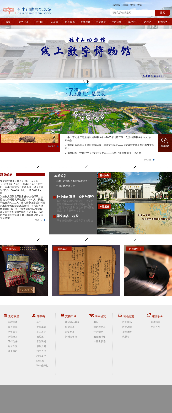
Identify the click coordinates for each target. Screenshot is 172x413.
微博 (139, 5)
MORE (51, 146)
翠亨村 (132, 21)
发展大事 (13, 327)
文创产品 (155, 327)
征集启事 (70, 331)
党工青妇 (13, 351)
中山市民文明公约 (65, 186)
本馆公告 (60, 176)
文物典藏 (85, 21)
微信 (132, 5)
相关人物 (41, 351)
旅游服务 (163, 21)
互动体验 (127, 331)
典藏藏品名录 (72, 322)
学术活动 (98, 331)
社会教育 (101, 21)
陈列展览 (70, 21)
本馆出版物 (100, 341)
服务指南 (155, 322)
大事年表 (41, 327)
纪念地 (40, 360)
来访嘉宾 (13, 336)
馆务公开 (23, 21)
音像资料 (41, 341)
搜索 (162, 12)
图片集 (40, 336)
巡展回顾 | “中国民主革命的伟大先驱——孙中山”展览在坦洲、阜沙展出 (105, 153)
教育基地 (127, 327)
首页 (8, 21)
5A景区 (147, 21)
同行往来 (13, 341)
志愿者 (125, 336)
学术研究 (116, 21)
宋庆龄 (54, 21)
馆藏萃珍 (70, 327)
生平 (38, 322)
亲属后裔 (41, 346)
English (116, 5)
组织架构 (13, 322)
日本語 (125, 5)
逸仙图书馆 (100, 336)
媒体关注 (13, 346)
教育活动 (127, 322)
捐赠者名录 (71, 336)
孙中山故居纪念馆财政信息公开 (73, 181)
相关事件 (41, 356)
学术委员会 (100, 327)
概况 (96, 322)
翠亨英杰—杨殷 (67, 216)
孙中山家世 (42, 365)
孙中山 (39, 21)
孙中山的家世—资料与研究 (75, 197)
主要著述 (41, 331)
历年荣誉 (13, 331)
